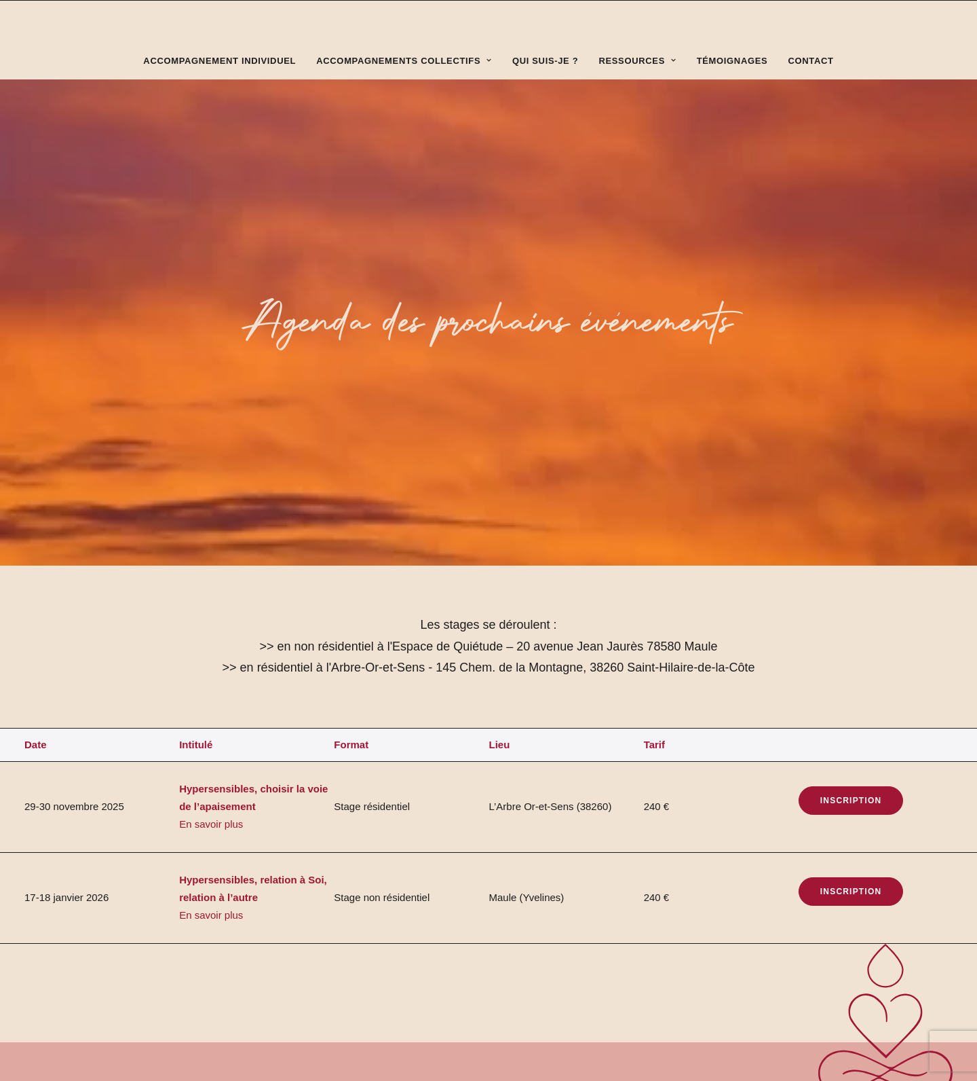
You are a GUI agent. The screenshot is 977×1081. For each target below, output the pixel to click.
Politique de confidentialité (157, 953)
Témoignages (732, 61)
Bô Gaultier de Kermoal (281, 922)
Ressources (637, 61)
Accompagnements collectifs (404, 61)
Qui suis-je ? (545, 61)
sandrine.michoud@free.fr (783, 862)
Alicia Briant (193, 922)
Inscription (851, 534)
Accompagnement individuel (219, 61)
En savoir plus (211, 558)
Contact (811, 61)
